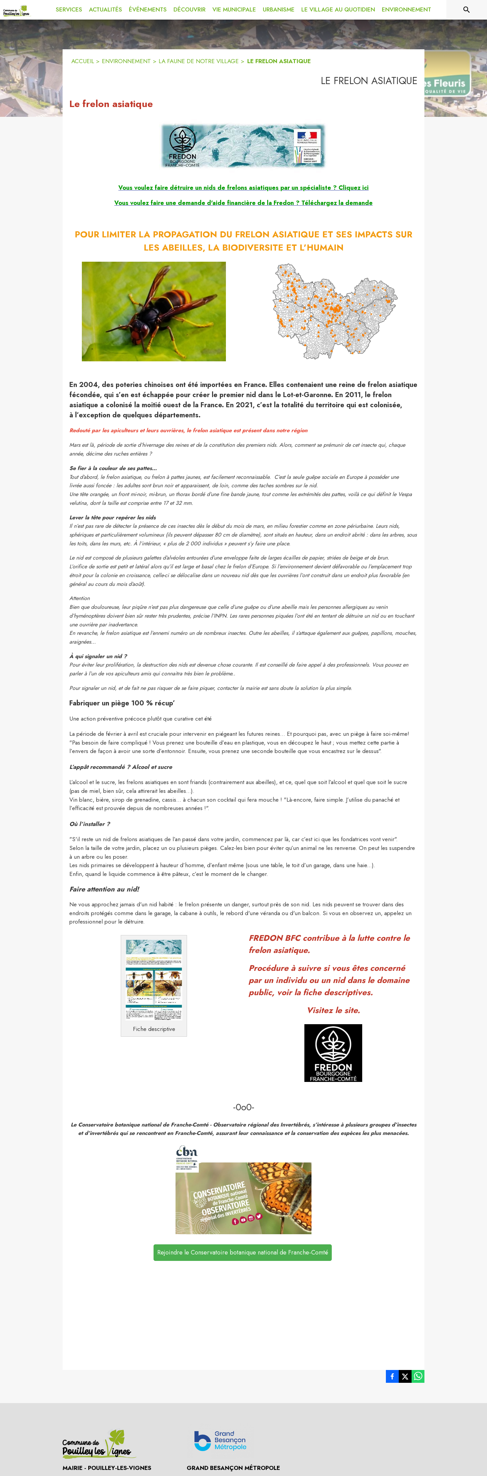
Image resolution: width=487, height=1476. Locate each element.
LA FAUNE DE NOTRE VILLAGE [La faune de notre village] (199, 61)
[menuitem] (69, 8)
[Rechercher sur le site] (466, 9)
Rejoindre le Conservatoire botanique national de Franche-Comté (242, 1252)
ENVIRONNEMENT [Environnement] (126, 61)
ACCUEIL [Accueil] (82, 61)
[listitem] (392, 1378)
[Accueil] (17, 10)
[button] (243, 146)
